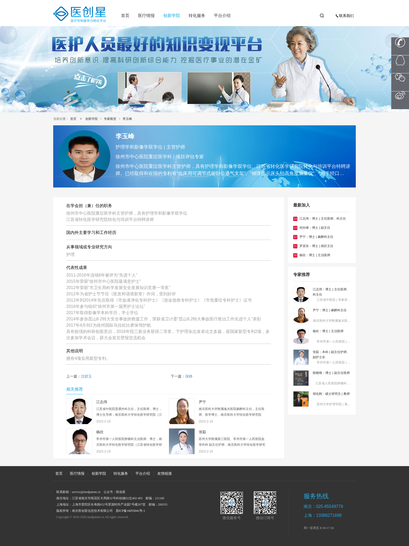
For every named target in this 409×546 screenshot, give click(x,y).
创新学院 (171, 15)
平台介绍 (222, 15)
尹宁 (202, 402)
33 (295, 228)
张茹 (202, 432)
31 (295, 246)
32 (295, 237)
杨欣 (100, 432)
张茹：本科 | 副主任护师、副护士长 (331, 354)
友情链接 (164, 473)
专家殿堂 (110, 119)
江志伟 (101, 402)
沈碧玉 (86, 376)
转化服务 (197, 15)
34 (295, 219)
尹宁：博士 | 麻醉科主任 (316, 237)
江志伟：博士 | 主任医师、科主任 (322, 218)
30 (295, 255)
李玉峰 (127, 119)
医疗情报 (146, 15)
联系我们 (344, 16)
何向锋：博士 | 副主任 (314, 228)
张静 (189, 376)
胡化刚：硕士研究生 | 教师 (331, 394)
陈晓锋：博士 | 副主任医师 (331, 373)
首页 (125, 15)
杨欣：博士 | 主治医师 (314, 255)
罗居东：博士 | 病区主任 (316, 246)
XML (135, 517)
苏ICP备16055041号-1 (130, 511)
